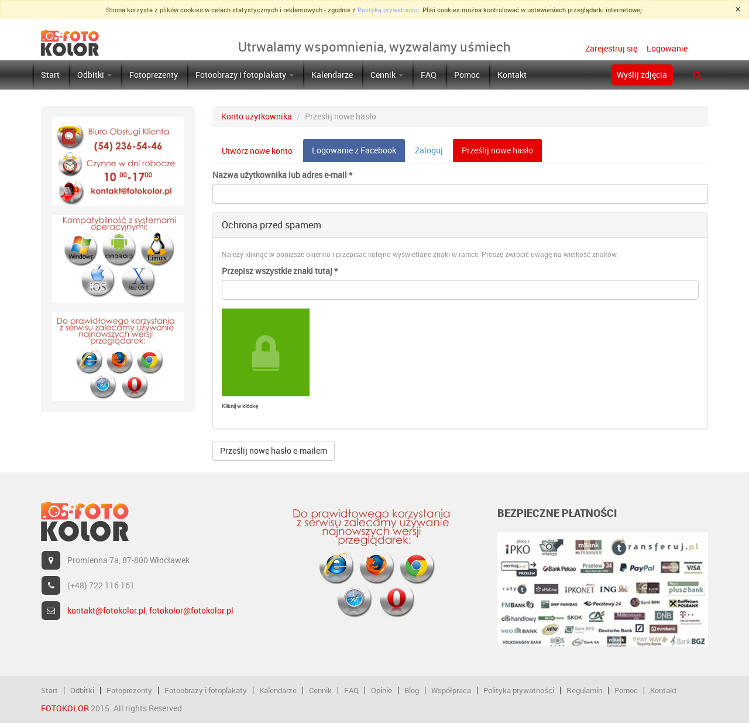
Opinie (381, 690)
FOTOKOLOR (65, 708)
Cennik (386, 74)
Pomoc (467, 74)
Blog (411, 690)
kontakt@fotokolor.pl (106, 610)
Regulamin (584, 690)
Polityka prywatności (518, 690)
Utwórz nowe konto (257, 150)
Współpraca (451, 690)
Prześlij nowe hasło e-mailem (273, 450)
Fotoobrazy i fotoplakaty (244, 74)
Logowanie (666, 48)
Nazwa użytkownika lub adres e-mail (282, 174)
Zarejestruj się (611, 48)
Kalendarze (332, 74)
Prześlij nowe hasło (502, 153)
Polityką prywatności (388, 9)
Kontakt (512, 74)
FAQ (429, 74)
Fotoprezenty (153, 74)
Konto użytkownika (256, 116)
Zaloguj (429, 150)
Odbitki (94, 74)
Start (50, 74)
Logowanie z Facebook (354, 150)
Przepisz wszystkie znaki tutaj (280, 270)
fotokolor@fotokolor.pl (191, 610)
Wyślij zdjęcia (642, 74)
